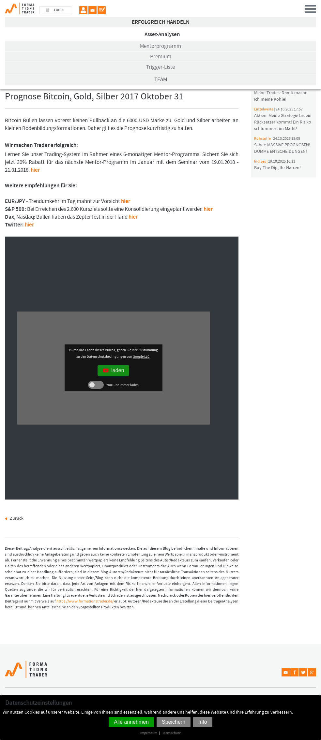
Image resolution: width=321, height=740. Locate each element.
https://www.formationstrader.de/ (85, 601)
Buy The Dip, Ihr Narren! (277, 165)
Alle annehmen (131, 722)
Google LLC (141, 356)
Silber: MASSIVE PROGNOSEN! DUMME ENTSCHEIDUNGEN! (282, 145)
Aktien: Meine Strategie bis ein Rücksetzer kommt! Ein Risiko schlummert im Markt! (283, 119)
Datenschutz (171, 733)
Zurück (16, 518)
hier (35, 170)
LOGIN (59, 10)
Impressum (148, 733)
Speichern (173, 722)
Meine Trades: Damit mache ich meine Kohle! (280, 93)
